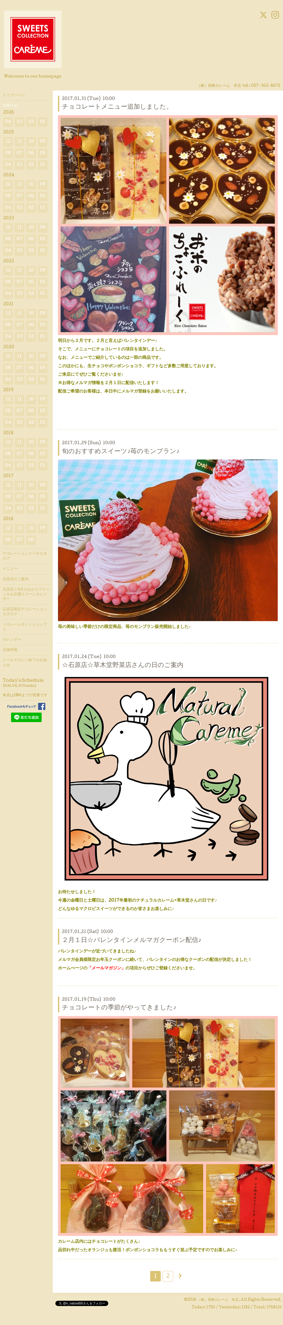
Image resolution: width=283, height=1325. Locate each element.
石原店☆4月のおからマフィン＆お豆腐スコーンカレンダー (26, 594)
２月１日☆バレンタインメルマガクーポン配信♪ (131, 940)
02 (31, 122)
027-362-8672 (265, 86)
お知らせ (10, 106)
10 (31, 141)
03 (19, 122)
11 (19, 141)
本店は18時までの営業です (25, 695)
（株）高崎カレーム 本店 (217, 1300)
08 (8, 153)
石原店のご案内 (15, 579)
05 (43, 153)
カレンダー (12, 640)
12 (8, 141)
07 (19, 153)
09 (43, 141)
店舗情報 (10, 650)
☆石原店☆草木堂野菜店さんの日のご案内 (122, 665)
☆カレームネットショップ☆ (25, 627)
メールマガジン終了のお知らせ (25, 662)
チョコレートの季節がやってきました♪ (119, 1008)
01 (42, 122)
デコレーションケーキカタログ (25, 556)
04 (8, 122)
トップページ (14, 95)
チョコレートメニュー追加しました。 (117, 107)
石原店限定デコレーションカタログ (25, 611)
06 (31, 153)
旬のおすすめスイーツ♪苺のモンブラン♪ (120, 451)
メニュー (10, 569)
